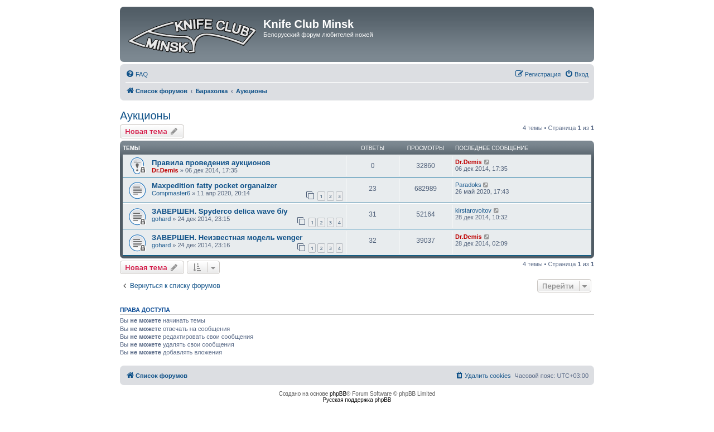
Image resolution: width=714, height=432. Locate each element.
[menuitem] (137, 74)
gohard (161, 218)
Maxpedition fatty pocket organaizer (214, 185)
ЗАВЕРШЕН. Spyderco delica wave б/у (220, 211)
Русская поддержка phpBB (356, 400)
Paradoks (468, 184)
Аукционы (145, 115)
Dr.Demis (165, 170)
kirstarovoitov (473, 210)
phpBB (338, 394)
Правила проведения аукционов (211, 163)
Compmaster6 (171, 193)
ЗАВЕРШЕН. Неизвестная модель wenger (227, 237)
